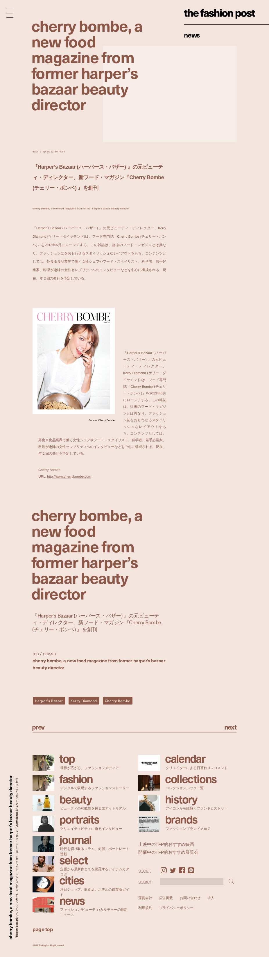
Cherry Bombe (117, 700)
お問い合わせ (190, 898)
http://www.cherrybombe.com (69, 476)
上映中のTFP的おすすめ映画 (166, 844)
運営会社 (145, 898)
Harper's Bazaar (49, 700)
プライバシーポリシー (176, 908)
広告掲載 (166, 898)
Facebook (182, 870)
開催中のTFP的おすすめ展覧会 (168, 852)
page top (43, 929)
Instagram (163, 870)
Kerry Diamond (84, 700)
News (192, 34)
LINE (191, 870)
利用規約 (145, 908)
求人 (210, 898)
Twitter (173, 870)
